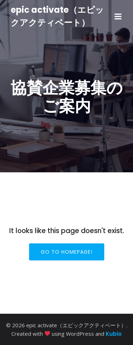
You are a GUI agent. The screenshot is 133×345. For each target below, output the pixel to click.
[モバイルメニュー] (118, 16)
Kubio (114, 334)
